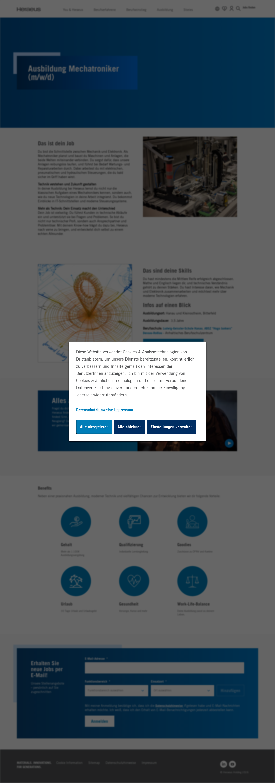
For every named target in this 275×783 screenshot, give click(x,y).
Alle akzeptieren (94, 426)
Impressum (123, 409)
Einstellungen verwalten (172, 426)
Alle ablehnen (130, 426)
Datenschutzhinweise (94, 409)
